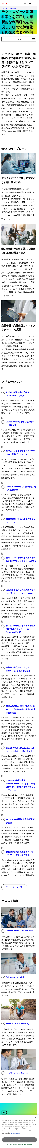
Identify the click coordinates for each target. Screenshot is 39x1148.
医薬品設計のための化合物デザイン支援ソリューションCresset (18, 592)
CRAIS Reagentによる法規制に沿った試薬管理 (18, 488)
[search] (30, 3)
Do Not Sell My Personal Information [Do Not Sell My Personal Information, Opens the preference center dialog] (19, 1144)
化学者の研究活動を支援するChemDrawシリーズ (16, 394)
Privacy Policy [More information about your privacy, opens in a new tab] (15, 1133)
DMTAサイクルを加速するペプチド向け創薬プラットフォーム (18, 453)
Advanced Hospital (12, 977)
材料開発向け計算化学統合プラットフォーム (18, 521)
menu (26, 39)
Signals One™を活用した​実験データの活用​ (17, 423)
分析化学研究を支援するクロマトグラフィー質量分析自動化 (18, 853)
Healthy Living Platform (14, 1073)
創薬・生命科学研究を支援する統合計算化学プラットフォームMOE (18, 559)
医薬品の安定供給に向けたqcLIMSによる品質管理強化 (15, 669)
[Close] (35, 1117)
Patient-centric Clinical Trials (17, 931)
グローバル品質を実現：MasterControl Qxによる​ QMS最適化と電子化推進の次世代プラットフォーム (18, 785)
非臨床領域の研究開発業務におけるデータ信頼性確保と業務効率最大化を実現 (18, 709)
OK (19, 1139)
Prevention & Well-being (15, 1023)
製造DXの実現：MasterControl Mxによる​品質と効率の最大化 (17, 749)
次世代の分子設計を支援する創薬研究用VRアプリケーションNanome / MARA (18, 628)
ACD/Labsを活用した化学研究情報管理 (18, 821)
